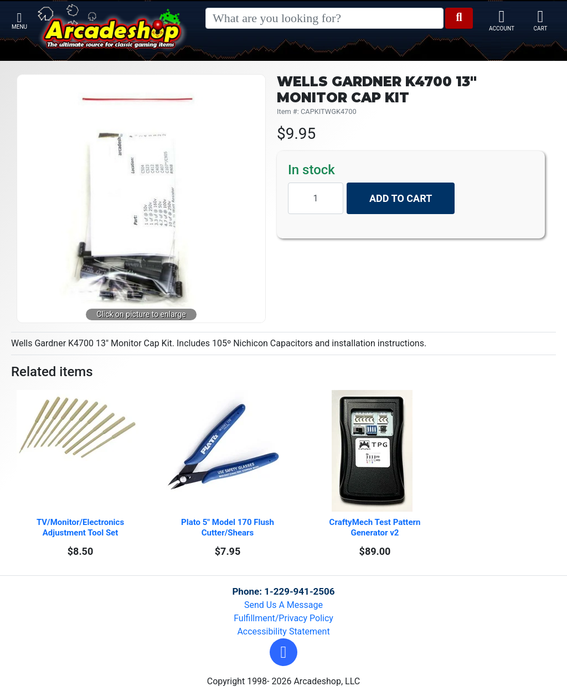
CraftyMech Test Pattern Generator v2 (376, 527)
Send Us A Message (283, 605)
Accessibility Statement (283, 631)
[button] (283, 652)
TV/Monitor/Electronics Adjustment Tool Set (81, 527)
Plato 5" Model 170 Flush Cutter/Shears (228, 527)
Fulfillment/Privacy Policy (283, 618)
